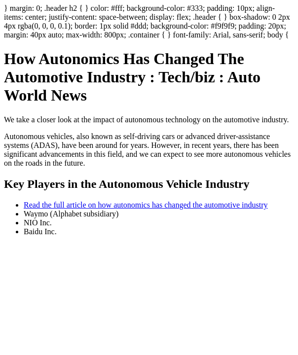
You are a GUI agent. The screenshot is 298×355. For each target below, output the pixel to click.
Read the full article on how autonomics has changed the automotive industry (146, 205)
